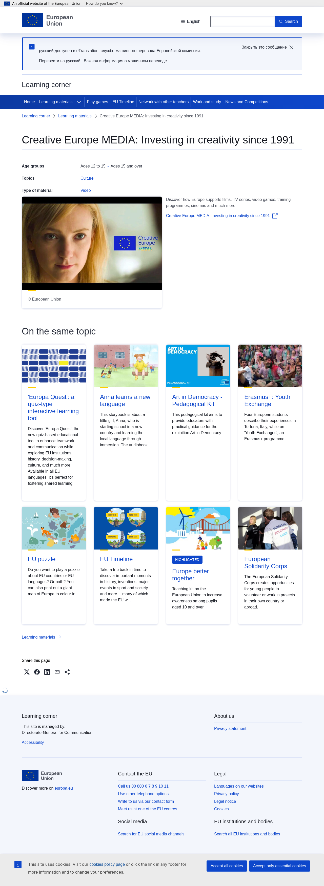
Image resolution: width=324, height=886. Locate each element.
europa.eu (64, 788)
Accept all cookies (227, 866)
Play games (97, 102)
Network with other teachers (163, 102)
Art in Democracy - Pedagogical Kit (197, 400)
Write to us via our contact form (146, 801)
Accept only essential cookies (279, 866)
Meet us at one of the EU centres (147, 809)
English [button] (190, 21)
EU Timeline (123, 102)
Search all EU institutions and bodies (247, 834)
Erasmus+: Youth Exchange (267, 400)
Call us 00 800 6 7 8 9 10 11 (143, 786)
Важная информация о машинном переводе (125, 61)
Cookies (221, 809)
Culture (87, 178)
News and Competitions (246, 102)
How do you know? (104, 3)
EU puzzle (41, 559)
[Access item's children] (79, 102)
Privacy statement (230, 728)
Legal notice (225, 801)
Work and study (207, 102)
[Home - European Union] (47, 20)
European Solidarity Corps (265, 562)
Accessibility (33, 742)
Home (29, 102)
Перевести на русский (59, 61)
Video (85, 190)
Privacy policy (226, 794)
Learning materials (56, 102)
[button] (27, 672)
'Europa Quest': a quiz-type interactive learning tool (53, 407)
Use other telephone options (143, 794)
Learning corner (36, 116)
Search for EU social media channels (151, 834)
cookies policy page (107, 864)
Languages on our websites (239, 786)
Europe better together (190, 575)
